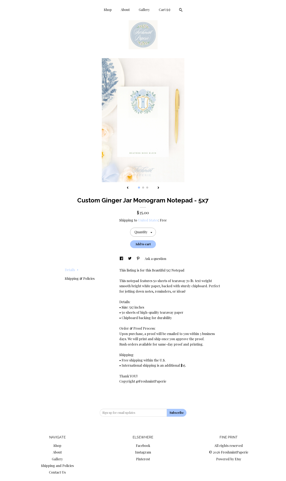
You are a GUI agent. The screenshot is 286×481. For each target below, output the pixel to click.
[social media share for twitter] (130, 258)
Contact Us (57, 472)
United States (148, 220)
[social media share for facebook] (122, 258)
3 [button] (147, 188)
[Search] (180, 10)
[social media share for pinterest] (138, 258)
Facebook (143, 445)
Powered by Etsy (228, 459)
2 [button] (143, 188)
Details (71, 270)
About (125, 9)
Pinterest (143, 459)
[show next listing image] (158, 188)
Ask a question (155, 258)
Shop (108, 9)
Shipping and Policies (57, 465)
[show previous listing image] (128, 188)
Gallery (144, 9)
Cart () (164, 9)
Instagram (143, 452)
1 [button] (139, 188)
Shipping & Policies (80, 278)
